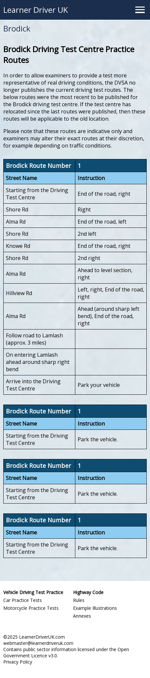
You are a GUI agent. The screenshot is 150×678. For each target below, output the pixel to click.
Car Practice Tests (22, 600)
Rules (78, 600)
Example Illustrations (95, 608)
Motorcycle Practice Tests (31, 608)
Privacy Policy (17, 662)
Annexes (82, 616)
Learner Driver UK (35, 9)
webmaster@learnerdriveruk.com (38, 643)
